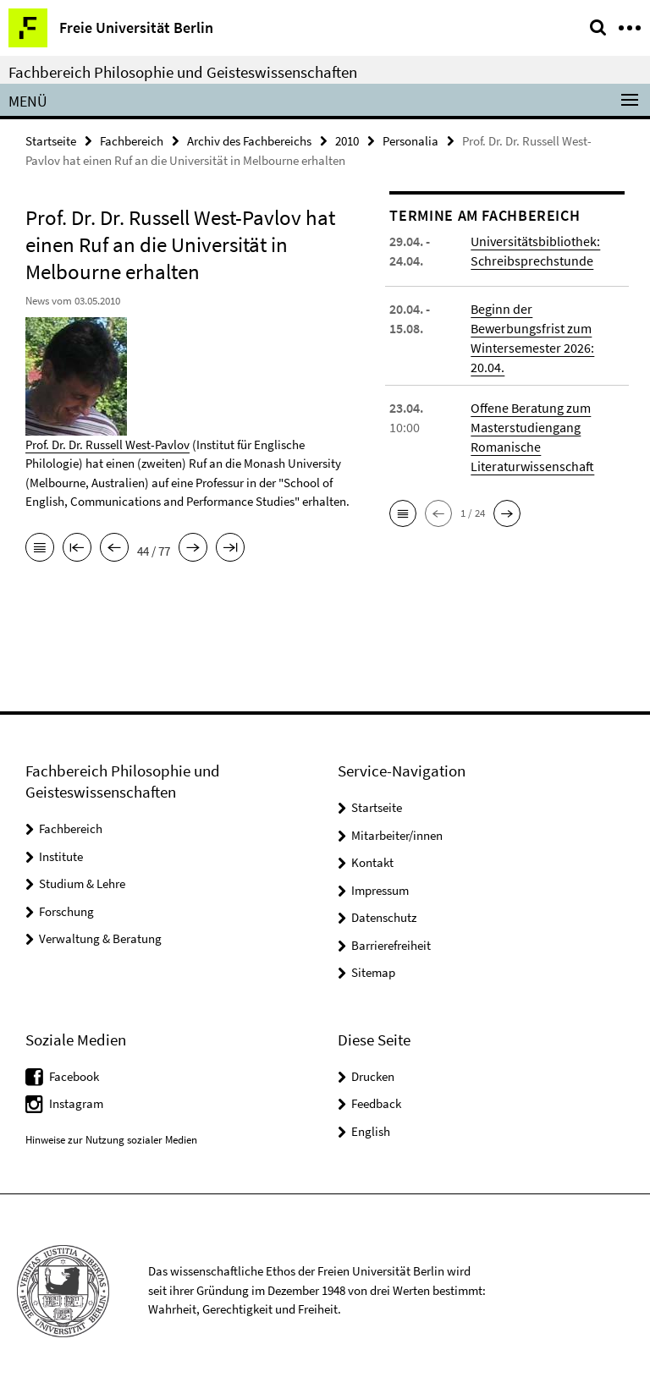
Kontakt (372, 862)
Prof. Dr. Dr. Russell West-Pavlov (107, 444)
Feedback (376, 1103)
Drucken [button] (372, 1076)
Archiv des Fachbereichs (249, 141)
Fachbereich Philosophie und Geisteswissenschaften (182, 72)
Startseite (50, 141)
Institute (61, 856)
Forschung (66, 911)
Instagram (76, 1103)
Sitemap (373, 972)
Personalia (410, 141)
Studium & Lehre (82, 883)
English (370, 1131)
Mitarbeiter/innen (397, 835)
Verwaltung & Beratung (100, 938)
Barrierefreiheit (391, 945)
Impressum (380, 890)
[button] (402, 513)
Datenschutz (383, 917)
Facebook (74, 1076)
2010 (347, 141)
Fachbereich (131, 141)
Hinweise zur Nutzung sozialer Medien (111, 1140)
